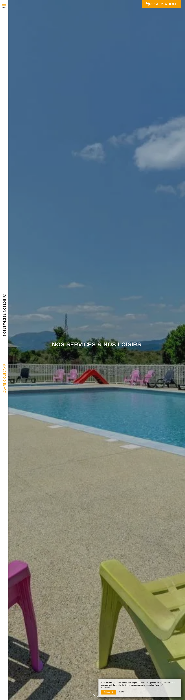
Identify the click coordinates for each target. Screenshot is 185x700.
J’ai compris (108, 692)
